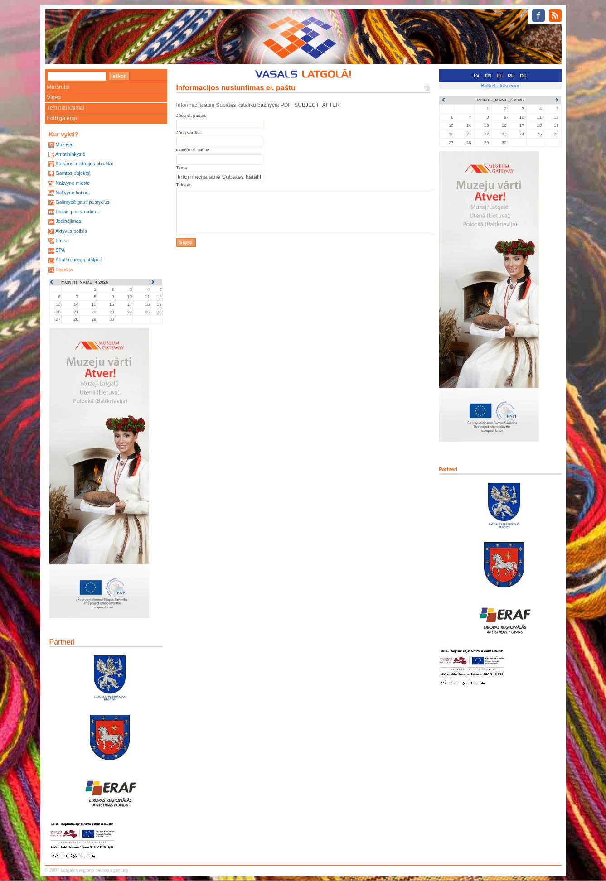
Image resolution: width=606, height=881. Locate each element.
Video (54, 97)
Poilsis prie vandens (76, 211)
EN (488, 75)
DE (523, 75)
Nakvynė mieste (72, 183)
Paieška (64, 269)
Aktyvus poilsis (71, 231)
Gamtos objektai (72, 173)
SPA (60, 250)
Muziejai (64, 144)
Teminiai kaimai (65, 108)
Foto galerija (62, 118)
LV (477, 75)
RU (511, 75)
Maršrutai (58, 87)
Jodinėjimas (68, 221)
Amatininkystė (70, 154)
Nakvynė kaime (71, 192)
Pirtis (60, 240)
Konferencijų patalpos (78, 259)
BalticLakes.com (500, 85)
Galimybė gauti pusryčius (82, 202)
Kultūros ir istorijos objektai (84, 163)
